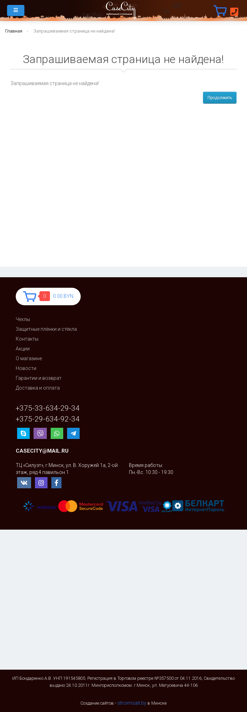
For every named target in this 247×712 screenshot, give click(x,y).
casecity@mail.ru (42, 451)
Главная (13, 31)
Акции (23, 348)
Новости (26, 368)
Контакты (27, 339)
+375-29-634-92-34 (48, 419)
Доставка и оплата (38, 388)
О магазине (29, 358)
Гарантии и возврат (38, 378)
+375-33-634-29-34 (48, 408)
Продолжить (220, 97)
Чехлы (23, 319)
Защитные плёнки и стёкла (46, 329)
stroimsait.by (131, 703)
